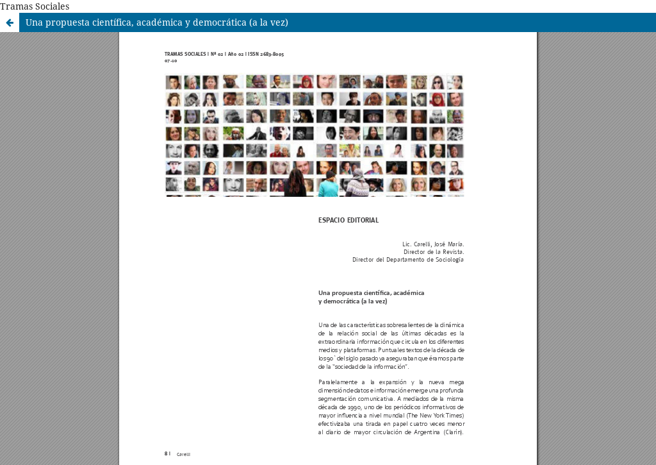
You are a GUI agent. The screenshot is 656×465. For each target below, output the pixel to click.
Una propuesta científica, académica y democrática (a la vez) (157, 22)
